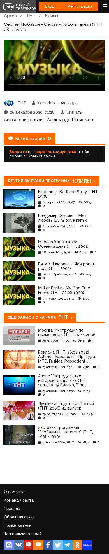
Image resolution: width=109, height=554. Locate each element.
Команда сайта (19, 500)
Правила (12, 508)
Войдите (18, 151)
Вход (50, 6)
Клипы (51, 15)
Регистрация (80, 6)
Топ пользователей (23, 534)
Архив (10, 15)
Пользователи (17, 525)
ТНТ (31, 15)
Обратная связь (19, 517)
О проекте (14, 492)
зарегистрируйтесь (56, 151)
